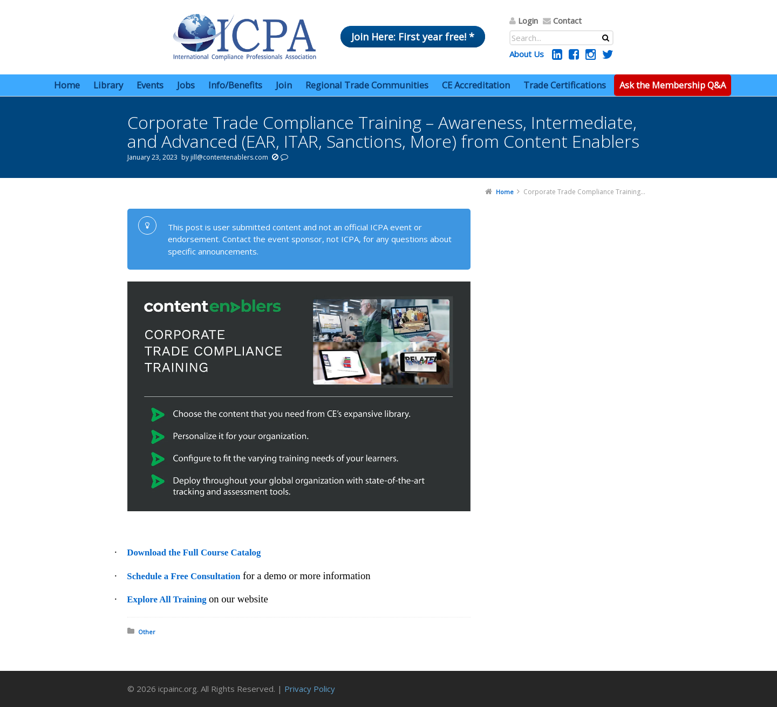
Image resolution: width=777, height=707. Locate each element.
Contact (567, 20)
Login (528, 20)
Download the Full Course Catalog (194, 552)
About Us (526, 54)
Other (146, 632)
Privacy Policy (309, 688)
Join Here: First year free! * (412, 36)
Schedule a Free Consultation (183, 576)
